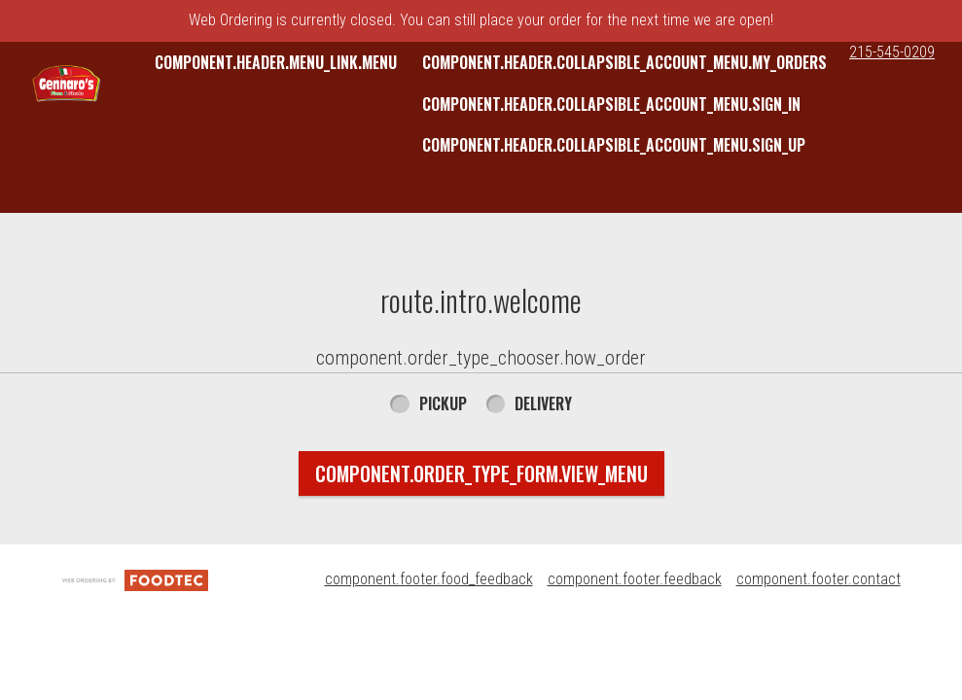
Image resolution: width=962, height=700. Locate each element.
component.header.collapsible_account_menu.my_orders (624, 62)
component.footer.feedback (635, 579)
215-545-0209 (892, 52)
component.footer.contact (818, 579)
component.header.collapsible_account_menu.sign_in (611, 104)
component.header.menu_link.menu (276, 62)
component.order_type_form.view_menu (481, 473)
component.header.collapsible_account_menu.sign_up (613, 145)
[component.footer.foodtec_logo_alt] (135, 579)
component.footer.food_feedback (429, 579)
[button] (66, 87)
